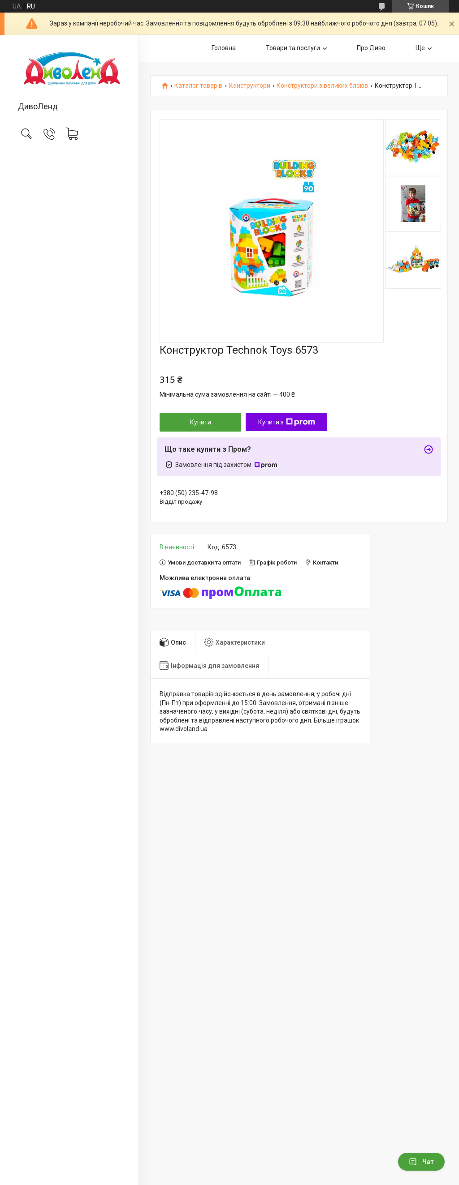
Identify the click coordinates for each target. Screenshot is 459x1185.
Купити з (286, 422)
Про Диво (371, 47)
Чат (421, 1162)
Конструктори (249, 85)
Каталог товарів (198, 85)
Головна (224, 47)
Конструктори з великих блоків (322, 85)
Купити (200, 422)
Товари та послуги (293, 47)
